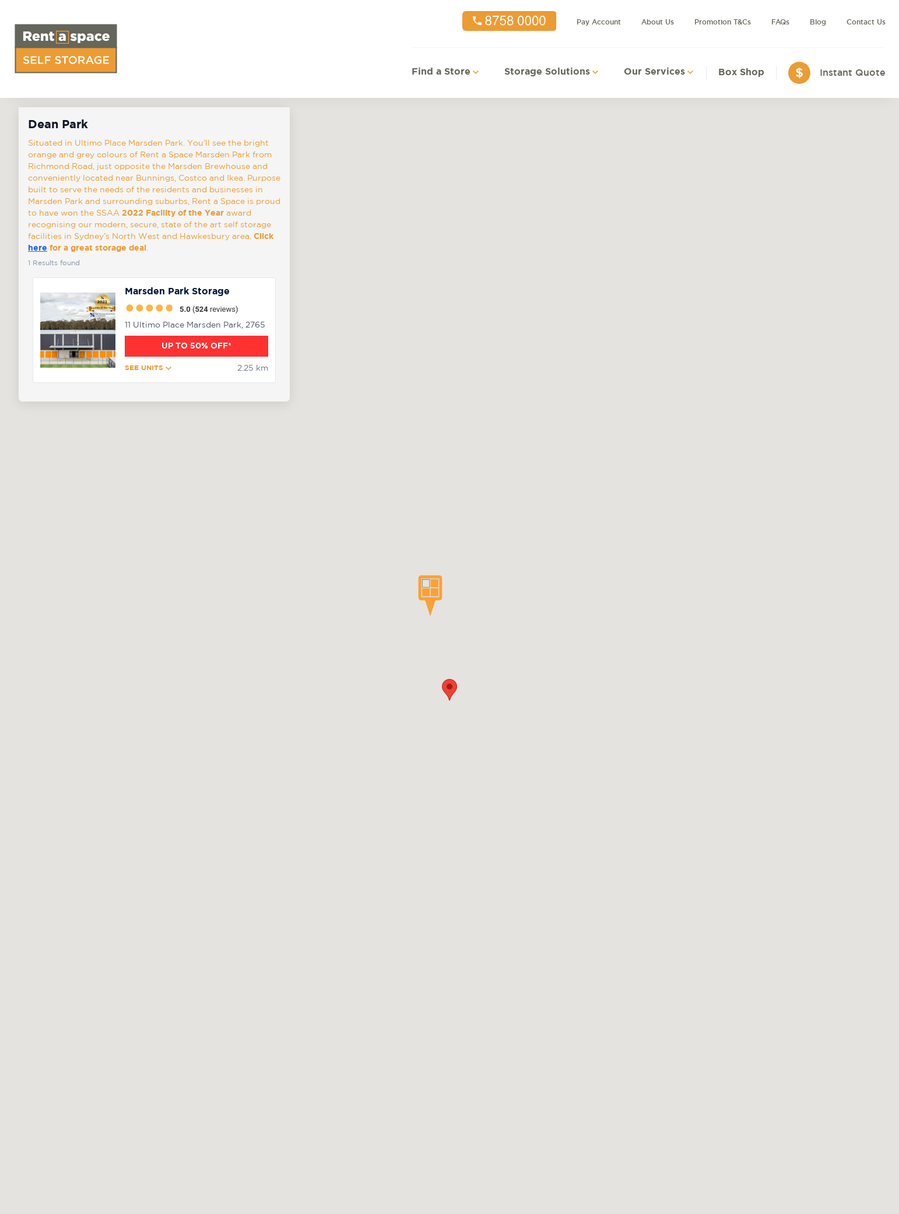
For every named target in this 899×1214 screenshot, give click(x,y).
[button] (430, 595)
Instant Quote (853, 72)
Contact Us (866, 22)
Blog (818, 22)
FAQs (780, 22)
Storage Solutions (547, 72)
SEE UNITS (148, 368)
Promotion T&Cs (722, 22)
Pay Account (599, 22)
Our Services (654, 72)
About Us (657, 22)
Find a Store (441, 72)
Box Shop (741, 72)
